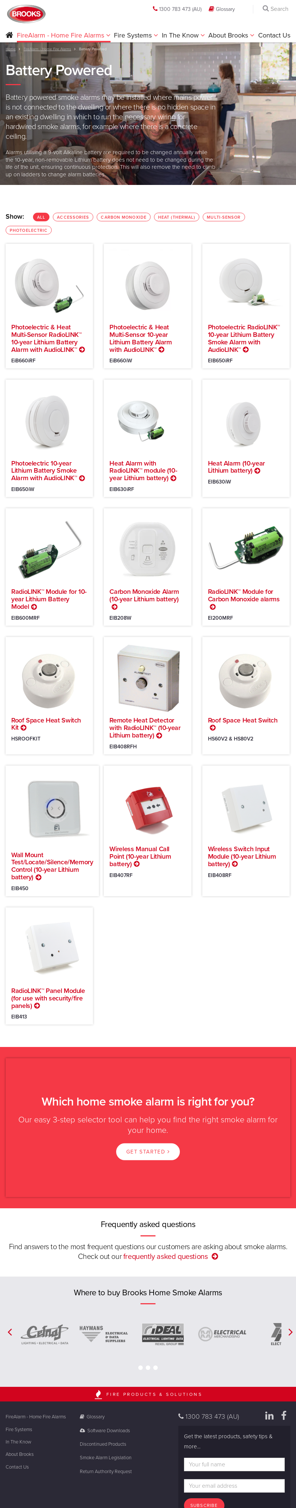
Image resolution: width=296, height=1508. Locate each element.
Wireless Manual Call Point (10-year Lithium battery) (140, 856)
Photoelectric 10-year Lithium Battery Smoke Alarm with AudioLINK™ (44, 470)
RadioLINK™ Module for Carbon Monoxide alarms (244, 595)
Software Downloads (105, 1431)
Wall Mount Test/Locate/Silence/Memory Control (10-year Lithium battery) (52, 866)
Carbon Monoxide (126, 218)
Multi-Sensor (226, 218)
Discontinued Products (103, 1444)
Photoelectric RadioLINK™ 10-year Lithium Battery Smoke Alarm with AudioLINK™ (244, 338)
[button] (9, 35)
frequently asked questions (165, 1256)
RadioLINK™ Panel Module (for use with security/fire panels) (48, 998)
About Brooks (229, 35)
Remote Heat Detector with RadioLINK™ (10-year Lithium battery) (144, 727)
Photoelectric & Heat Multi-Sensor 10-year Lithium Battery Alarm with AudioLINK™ (140, 338)
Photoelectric (31, 231)
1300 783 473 (177, 9)
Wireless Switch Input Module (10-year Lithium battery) (242, 856)
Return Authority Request (106, 1472)
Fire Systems (134, 35)
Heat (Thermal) (178, 218)
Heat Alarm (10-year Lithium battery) (236, 467)
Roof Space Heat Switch (243, 720)
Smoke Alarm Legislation (106, 1458)
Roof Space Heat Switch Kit (46, 724)
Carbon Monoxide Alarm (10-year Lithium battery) (144, 595)
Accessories (75, 218)
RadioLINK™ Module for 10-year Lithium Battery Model (49, 599)
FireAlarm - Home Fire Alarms (61, 35)
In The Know (181, 35)
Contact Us (274, 35)
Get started (148, 1152)
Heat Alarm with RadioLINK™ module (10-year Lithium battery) (143, 470)
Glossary (222, 9)
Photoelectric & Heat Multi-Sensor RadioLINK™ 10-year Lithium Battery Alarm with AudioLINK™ (46, 338)
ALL (43, 218)
